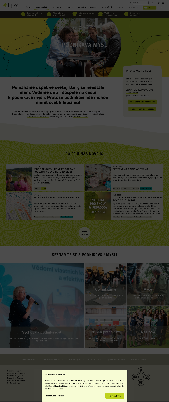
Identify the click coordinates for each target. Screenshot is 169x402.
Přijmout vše (115, 396)
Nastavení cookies (55, 396)
